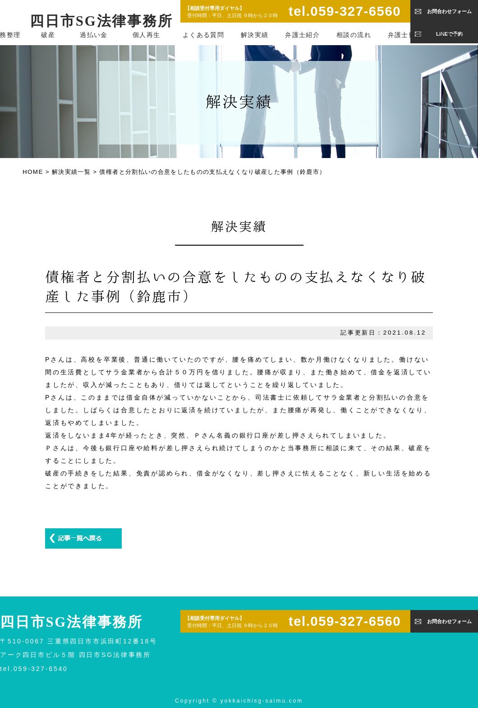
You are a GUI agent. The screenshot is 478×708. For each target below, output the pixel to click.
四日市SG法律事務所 (101, 21)
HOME (33, 171)
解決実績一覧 (71, 171)
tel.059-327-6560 (345, 11)
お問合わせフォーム (449, 11)
